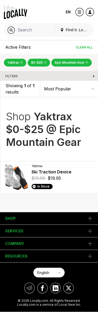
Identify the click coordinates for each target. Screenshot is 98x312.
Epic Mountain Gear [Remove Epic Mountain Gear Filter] (71, 62)
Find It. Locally (75, 30)
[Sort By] (69, 88)
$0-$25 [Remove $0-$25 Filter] (39, 62)
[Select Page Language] (49, 272)
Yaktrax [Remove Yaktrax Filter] (15, 62)
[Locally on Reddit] (29, 288)
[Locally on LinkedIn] (55, 288)
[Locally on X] (68, 288)
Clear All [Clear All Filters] (84, 47)
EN (68, 12)
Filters (11, 76)
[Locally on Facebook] (42, 288)
